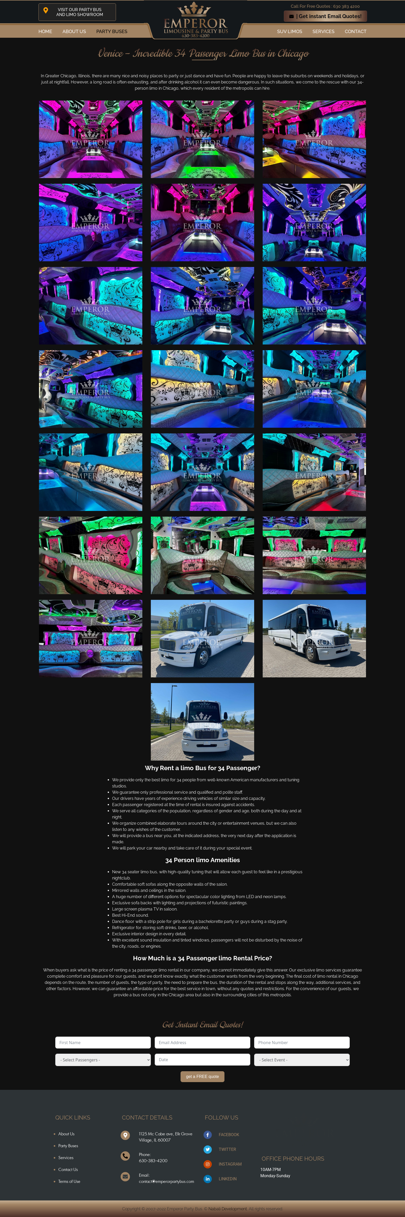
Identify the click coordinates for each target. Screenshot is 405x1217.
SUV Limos (289, 31)
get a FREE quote (202, 1076)
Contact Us (68, 1169)
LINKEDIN (228, 1178)
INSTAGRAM (230, 1164)
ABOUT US (74, 31)
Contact (356, 31)
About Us (66, 1134)
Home (45, 31)
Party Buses (111, 31)
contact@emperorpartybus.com (166, 1181)
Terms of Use (69, 1181)
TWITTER (227, 1149)
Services (323, 31)
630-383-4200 (153, 1161)
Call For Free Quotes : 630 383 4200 (325, 6)
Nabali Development (227, 1208)
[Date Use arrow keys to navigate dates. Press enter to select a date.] (202, 1060)
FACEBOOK (229, 1134)
